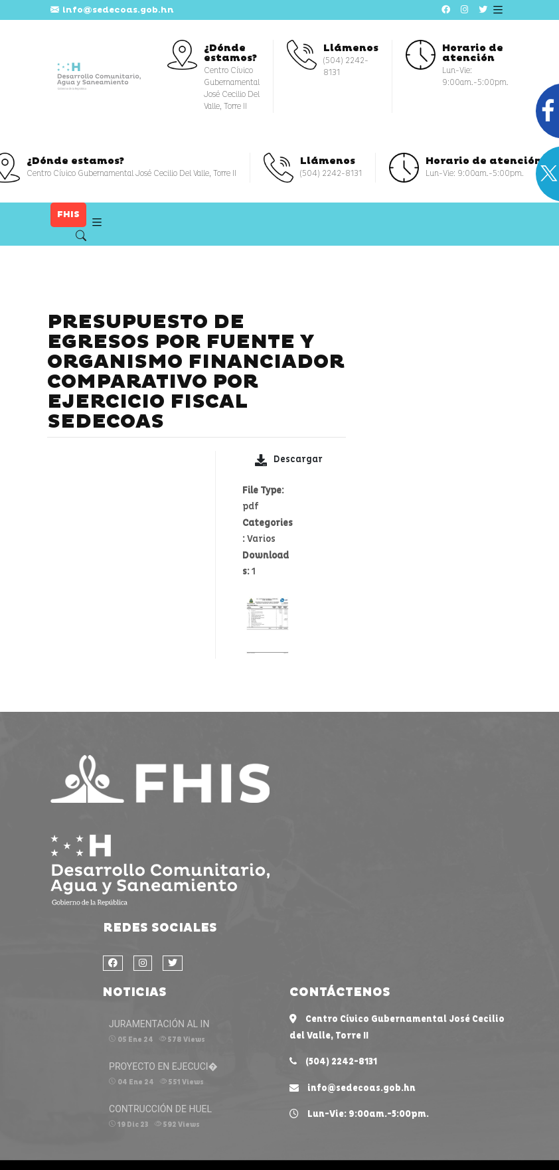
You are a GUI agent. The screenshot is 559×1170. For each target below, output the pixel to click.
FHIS (68, 214)
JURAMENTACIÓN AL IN (159, 1024)
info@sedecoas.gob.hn (112, 10)
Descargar (289, 459)
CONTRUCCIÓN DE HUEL (160, 1109)
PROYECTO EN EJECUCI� (163, 1066)
